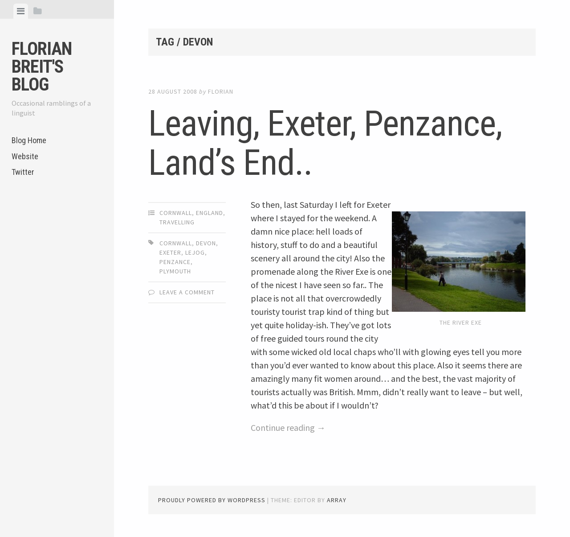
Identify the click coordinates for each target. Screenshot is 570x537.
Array (336, 500)
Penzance (175, 262)
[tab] (20, 11)
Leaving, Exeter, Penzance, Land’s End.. (325, 143)
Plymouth (175, 271)
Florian (220, 91)
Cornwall (175, 213)
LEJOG (195, 252)
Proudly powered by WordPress (211, 500)
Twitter (23, 172)
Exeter (170, 252)
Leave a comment (187, 292)
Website (25, 156)
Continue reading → (288, 427)
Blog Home (29, 140)
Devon (206, 243)
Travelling (177, 222)
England (209, 213)
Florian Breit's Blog (42, 66)
